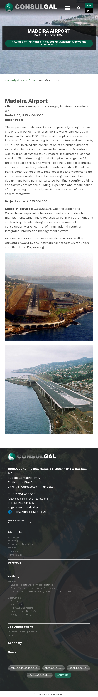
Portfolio (14, 562)
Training (12, 547)
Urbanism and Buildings (23, 611)
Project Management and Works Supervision (33, 588)
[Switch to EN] (89, 5)
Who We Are (14, 537)
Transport (15, 601)
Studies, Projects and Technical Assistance (32, 585)
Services (12, 581)
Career (11, 635)
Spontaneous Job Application (22, 631)
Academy (15, 643)
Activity (13, 576)
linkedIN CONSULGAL (31, 512)
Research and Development (22, 544)
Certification (14, 551)
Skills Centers (14, 598)
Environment (17, 604)
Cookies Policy (78, 668)
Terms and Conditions (24, 668)
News (12, 652)
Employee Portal (39, 675)
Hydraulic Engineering (22, 608)
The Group (13, 540)
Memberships (15, 554)
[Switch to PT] (89, 10)
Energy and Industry (21, 614)
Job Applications (20, 626)
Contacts (63, 675)
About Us (15, 532)
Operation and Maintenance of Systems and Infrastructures (41, 591)
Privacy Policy (53, 668)
